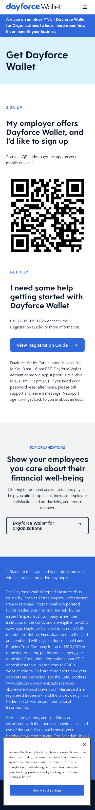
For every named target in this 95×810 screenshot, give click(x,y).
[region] (47, 771)
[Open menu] (85, 7)
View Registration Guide (47, 345)
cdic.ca (27, 671)
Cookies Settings (47, 790)
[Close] (84, 744)
